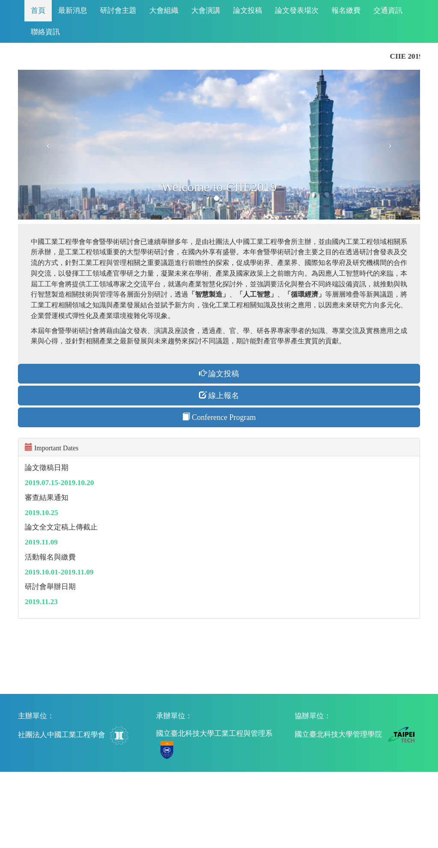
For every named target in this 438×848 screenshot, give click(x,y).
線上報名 (219, 395)
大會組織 (163, 10)
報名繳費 (346, 10)
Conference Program (219, 417)
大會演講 (205, 10)
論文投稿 (247, 10)
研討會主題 (118, 10)
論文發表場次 (297, 10)
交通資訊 (387, 10)
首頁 (38, 10)
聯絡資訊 (45, 32)
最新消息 (72, 10)
